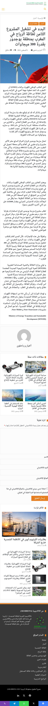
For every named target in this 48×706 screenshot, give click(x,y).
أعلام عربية (42, 667)
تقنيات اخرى (41, 659)
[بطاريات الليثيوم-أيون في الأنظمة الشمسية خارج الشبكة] (24, 524)
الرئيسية (41, 18)
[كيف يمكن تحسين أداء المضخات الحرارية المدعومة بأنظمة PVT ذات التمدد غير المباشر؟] (39, 591)
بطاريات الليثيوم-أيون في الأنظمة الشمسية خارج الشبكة (25, 541)
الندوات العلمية (40, 675)
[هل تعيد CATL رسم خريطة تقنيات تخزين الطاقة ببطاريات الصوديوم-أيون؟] (39, 579)
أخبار (35, 18)
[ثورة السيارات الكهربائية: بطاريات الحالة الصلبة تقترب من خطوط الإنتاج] (12, 367)
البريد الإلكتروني (42, 467)
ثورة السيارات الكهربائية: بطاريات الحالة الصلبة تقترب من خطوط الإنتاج (13, 378)
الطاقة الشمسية (40, 648)
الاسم (46, 457)
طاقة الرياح (33, 23)
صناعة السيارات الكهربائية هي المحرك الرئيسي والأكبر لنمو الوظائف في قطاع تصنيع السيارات (35, 379)
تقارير (44, 663)
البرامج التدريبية (40, 679)
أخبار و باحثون (37, 50)
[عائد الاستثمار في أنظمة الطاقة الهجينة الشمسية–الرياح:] (12, 395)
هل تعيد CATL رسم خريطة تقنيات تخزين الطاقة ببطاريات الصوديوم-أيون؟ (17, 578)
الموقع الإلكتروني (42, 478)
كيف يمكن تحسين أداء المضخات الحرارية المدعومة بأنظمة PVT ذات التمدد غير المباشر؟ (16, 590)
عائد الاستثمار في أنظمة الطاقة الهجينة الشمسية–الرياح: (13, 406)
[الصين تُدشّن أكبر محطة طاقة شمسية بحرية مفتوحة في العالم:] (35, 395)
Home (44, 640)
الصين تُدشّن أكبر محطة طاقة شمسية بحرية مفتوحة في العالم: (36, 406)
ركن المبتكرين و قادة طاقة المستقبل (32, 671)
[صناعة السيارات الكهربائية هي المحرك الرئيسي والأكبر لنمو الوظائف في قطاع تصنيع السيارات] (35, 367)
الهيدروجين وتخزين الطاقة (36, 655)
